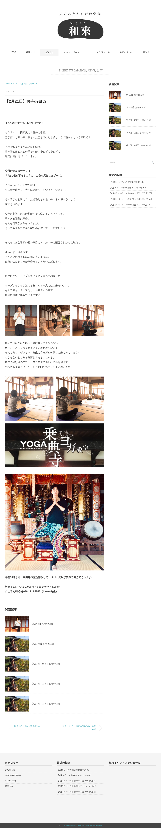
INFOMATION (77, 70)
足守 (99, 70)
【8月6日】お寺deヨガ (42, 623)
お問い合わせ (126, 52)
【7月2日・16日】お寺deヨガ (45, 663)
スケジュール (103, 52)
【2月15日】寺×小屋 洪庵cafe (26, 726)
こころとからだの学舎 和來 (71, 825)
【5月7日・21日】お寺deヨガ (45, 683)
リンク (146, 52)
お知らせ (49, 52)
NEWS (91, 70)
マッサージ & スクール (75, 52)
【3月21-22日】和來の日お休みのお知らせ (78, 727)
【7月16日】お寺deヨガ (42, 643)
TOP (14, 52)
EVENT (63, 70)
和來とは (30, 52)
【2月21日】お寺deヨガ (28, 84)
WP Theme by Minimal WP (92, 825)
